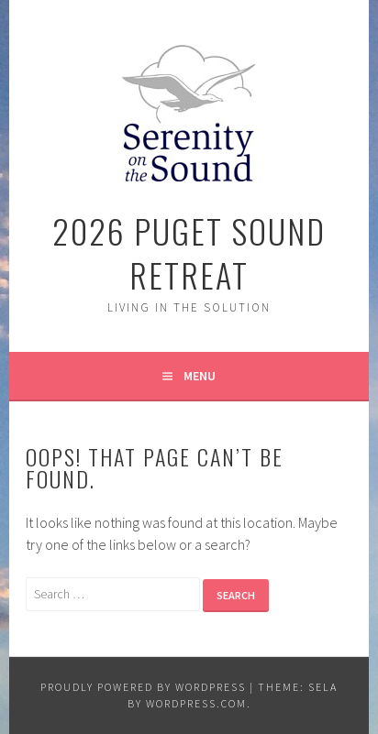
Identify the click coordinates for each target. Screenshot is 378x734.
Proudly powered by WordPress (143, 687)
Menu (199, 375)
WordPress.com (196, 703)
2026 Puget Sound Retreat (189, 252)
